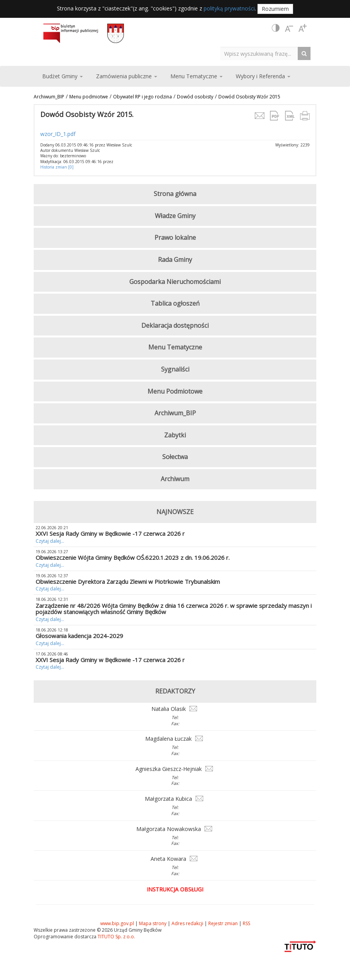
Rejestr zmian (223, 923)
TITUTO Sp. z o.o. (115, 936)
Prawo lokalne (175, 237)
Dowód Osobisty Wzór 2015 (249, 96)
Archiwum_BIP (49, 96)
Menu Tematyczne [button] (196, 76)
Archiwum (175, 479)
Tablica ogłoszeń (175, 303)
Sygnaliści (175, 369)
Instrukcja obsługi (175, 889)
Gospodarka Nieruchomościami (175, 281)
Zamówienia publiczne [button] (126, 76)
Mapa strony (152, 923)
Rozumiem (275, 8)
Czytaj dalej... (50, 541)
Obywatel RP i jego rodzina (142, 96)
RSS (246, 923)
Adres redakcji (187, 923)
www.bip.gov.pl (117, 923)
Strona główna (175, 193)
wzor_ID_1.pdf (57, 134)
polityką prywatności (229, 8)
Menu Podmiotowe (175, 391)
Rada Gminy (175, 259)
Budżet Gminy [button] (62, 76)
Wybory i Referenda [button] (263, 76)
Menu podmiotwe (88, 96)
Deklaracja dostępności (175, 325)
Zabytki (175, 435)
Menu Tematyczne (175, 347)
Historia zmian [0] (57, 167)
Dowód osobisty (195, 96)
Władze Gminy (175, 216)
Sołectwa (175, 456)
